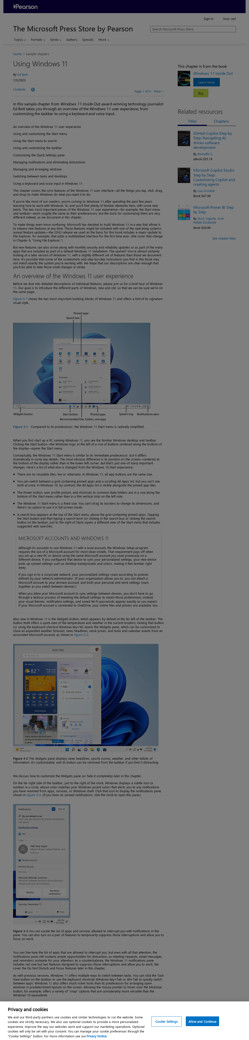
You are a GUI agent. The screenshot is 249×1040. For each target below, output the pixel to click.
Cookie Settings (166, 1027)
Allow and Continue (202, 1027)
